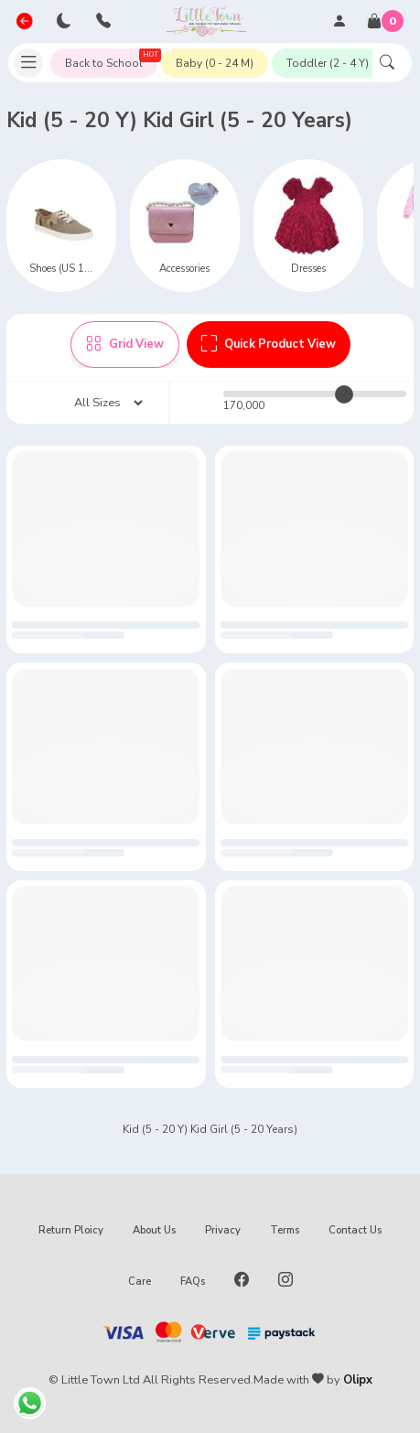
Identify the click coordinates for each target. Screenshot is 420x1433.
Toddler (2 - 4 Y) (327, 63)
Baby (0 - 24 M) (214, 63)
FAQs (192, 1281)
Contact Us (355, 1230)
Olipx (357, 1380)
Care (139, 1281)
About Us (154, 1230)
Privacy (223, 1230)
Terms (284, 1230)
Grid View (125, 344)
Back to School (111, 59)
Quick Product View (268, 344)
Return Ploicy (70, 1230)
